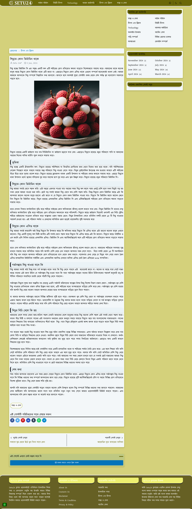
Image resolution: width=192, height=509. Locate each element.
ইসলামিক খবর (103, 491)
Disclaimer (63, 496)
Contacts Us (64, 491)
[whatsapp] (170, 3)
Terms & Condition (67, 500)
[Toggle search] (180, 3)
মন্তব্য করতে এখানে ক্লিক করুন (67, 462)
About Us (63, 487)
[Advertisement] (66, 27)
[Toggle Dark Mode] (176, 3)
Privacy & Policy (66, 504)
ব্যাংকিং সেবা (103, 504)
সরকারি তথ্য (103, 487)
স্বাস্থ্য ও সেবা (16, 405)
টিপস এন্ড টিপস (104, 496)
